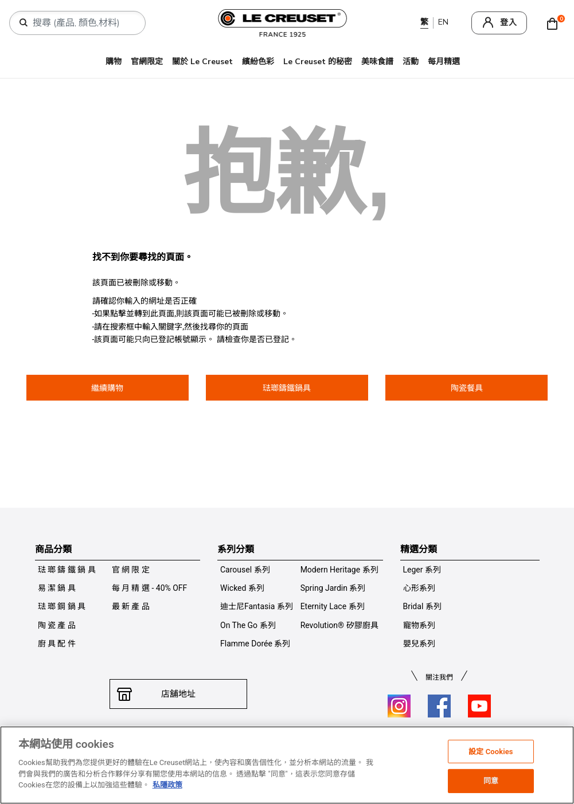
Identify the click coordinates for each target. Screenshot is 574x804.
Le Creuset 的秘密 (317, 61)
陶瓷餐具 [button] (467, 388)
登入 (508, 22)
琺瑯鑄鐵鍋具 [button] (287, 388)
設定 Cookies (490, 751)
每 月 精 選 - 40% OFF (150, 588)
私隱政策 (167, 785)
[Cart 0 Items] (555, 23)
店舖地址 (178, 694)
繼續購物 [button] (107, 388)
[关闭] (561, 765)
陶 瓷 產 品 (57, 625)
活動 (411, 61)
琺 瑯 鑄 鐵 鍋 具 (67, 569)
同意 (490, 780)
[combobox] (82, 23)
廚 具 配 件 (57, 643)
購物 (114, 61)
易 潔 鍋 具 (57, 588)
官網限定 (147, 61)
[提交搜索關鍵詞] (23, 22)
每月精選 (444, 61)
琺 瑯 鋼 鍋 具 (62, 606)
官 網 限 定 (131, 569)
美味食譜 (377, 61)
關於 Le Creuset (202, 61)
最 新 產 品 (131, 606)
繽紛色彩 (258, 61)
